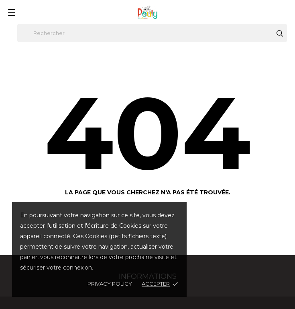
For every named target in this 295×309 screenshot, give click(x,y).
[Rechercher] (152, 33)
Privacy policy (109, 283)
